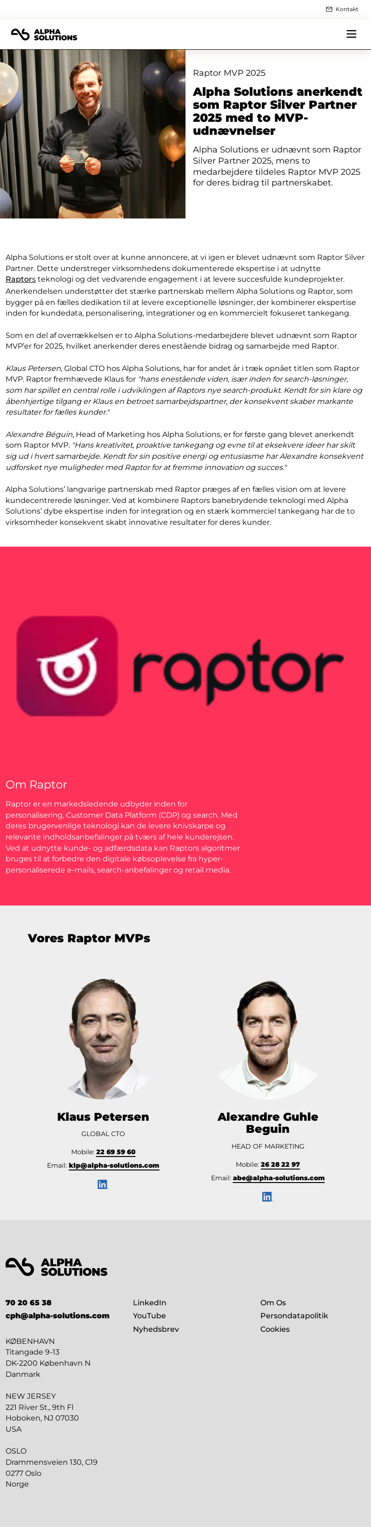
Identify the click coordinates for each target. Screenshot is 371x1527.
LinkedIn (149, 1302)
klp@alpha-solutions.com (114, 1165)
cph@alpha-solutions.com (58, 1315)
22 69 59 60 (116, 1152)
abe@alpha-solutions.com (279, 1178)
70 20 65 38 (29, 1302)
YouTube (149, 1315)
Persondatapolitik (294, 1315)
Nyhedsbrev (156, 1329)
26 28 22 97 (280, 1164)
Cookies (275, 1329)
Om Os (273, 1302)
